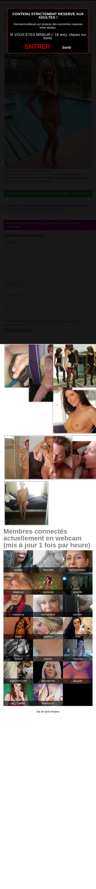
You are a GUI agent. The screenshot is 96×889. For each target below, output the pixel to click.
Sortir (66, 47)
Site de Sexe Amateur (48, 711)
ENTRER (37, 46)
